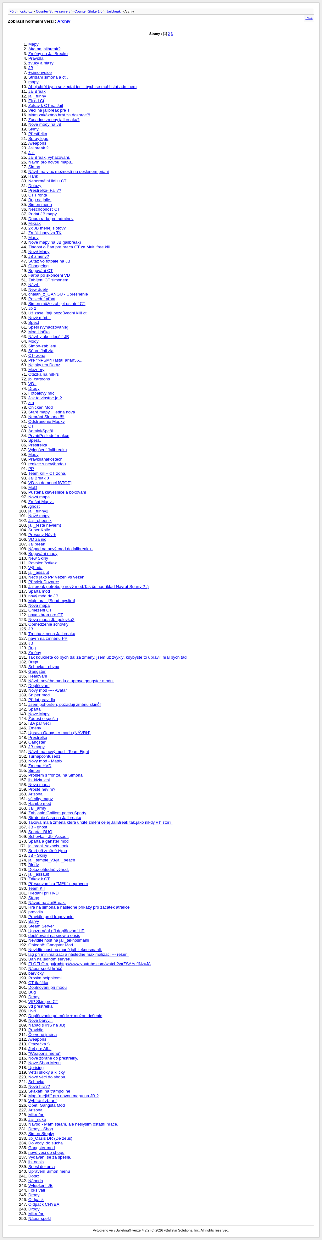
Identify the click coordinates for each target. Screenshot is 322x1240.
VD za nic (37, 539)
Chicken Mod (40, 407)
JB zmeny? (38, 256)
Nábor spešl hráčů (45, 968)
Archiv (63, 21)
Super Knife (39, 530)
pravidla (35, 912)
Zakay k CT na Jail (45, 105)
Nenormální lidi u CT (47, 181)
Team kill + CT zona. (47, 473)
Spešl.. (34, 440)
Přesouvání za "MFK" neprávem (58, 883)
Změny (34, 652)
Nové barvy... (40, 1020)
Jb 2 (32, 308)
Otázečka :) (39, 1044)
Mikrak (34, 223)
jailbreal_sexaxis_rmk (48, 846)
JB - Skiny (37, 855)
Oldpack (36, 1199)
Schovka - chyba (43, 666)
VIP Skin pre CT (43, 1001)
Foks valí (36, 1190)
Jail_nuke (37, 1119)
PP (31, 468)
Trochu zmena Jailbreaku (51, 633)
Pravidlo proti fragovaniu (51, 916)
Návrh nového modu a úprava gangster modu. (71, 680)
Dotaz (33, 1176)
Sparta (34, 709)
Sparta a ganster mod (48, 841)
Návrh (34, 284)
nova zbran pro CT (45, 614)
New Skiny (38, 558)
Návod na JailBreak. (47, 902)
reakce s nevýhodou (47, 464)
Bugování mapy (43, 553)
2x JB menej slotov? (47, 228)
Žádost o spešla (43, 718)
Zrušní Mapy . (41, 501)
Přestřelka (37, 133)
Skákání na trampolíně (49, 1091)
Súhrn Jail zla (40, 350)
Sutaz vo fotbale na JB (49, 261)
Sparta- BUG (40, 831)
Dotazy (34, 185)
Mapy (33, 44)
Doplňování (38, 685)
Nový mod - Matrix (45, 761)
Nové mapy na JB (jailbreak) (54, 242)
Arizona (35, 794)
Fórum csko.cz (20, 11)
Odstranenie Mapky (46, 421)
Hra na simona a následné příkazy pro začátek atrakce (79, 907)
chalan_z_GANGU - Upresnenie (58, 294)
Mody (33, 341)
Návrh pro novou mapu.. (50, 162)
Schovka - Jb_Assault (48, 836)
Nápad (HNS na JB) (46, 1025)
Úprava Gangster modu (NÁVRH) (59, 732)
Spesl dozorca (41, 1166)
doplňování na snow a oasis (54, 935)
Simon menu (40, 204)
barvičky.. (37, 973)
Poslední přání (41, 298)
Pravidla (35, 58)
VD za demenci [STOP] (50, 482)
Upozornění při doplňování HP (56, 930)
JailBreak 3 (38, 478)
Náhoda (35, 1180)
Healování (37, 676)
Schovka (36, 1081)
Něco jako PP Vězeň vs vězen (56, 577)
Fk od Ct (36, 100)
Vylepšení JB (40, 1185)
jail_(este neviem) (44, 525)
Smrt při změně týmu (47, 850)
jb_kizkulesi (39, 780)
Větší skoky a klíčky (46, 1072)
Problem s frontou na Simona (55, 775)
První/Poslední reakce (48, 435)
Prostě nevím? (41, 789)
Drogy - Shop (40, 1129)
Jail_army (37, 808)
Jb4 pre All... (39, 1048)
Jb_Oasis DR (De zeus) (50, 1138)
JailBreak (113, 11)
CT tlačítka (38, 982)
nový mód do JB (43, 596)
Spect (33, 322)
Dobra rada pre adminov (51, 218)
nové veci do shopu (46, 1152)
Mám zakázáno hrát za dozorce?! (59, 115)
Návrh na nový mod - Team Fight (58, 751)
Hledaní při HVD (43, 893)
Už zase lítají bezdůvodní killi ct (57, 313)
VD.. (32, 383)
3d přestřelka (40, 1006)
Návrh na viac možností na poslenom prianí (68, 171)
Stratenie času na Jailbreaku (54, 817)
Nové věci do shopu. (47, 1077)
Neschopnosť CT (44, 209)
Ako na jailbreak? (44, 49)
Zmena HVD (39, 765)
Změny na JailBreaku (48, 53)
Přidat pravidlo (41, 699)
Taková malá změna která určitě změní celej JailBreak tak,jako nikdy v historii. (100, 822)
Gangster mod (41, 1147)
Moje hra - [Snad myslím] (51, 600)
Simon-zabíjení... (44, 346)
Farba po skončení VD (49, 275)
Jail (31, 152)
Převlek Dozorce (43, 581)
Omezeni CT (40, 610)
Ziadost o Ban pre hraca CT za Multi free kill (69, 247)
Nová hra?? (39, 1086)
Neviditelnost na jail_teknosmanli (58, 940)
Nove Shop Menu (44, 1062)
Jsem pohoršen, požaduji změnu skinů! (64, 704)
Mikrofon (36, 1114)
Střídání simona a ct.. (48, 77)
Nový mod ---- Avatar (47, 690)
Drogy (34, 388)
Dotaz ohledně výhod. (48, 869)
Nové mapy (38, 515)
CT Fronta (37, 195)
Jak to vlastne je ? (45, 398)
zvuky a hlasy (40, 63)
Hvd (32, 1011)
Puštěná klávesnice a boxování (57, 492)
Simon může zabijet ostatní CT (57, 303)
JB (30, 67)
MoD (32, 487)
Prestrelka (37, 445)
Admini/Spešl (40, 431)
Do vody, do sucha (45, 1143)
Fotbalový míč (41, 393)
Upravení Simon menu (49, 1171)
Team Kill (36, 888)
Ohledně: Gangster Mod (50, 945)
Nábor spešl (39, 1218)
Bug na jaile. (39, 199)
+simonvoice (40, 72)
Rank (33, 176)
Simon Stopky (41, 1133)
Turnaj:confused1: (45, 756)
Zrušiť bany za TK (45, 232)
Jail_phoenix (40, 520)
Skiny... (35, 129)
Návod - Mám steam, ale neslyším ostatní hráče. (73, 1124)
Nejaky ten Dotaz (44, 365)
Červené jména (42, 1034)
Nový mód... (39, 317)
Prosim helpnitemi (45, 978)
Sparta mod (39, 591)
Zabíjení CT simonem (48, 280)
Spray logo (38, 138)
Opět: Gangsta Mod (46, 1105)
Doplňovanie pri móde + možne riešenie (65, 1015)
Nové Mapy (38, 251)
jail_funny (37, 96)
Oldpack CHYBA (43, 1204)
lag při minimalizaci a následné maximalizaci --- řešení (78, 954)
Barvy (33, 921)
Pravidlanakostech (45, 459)
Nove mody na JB (44, 124)
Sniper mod (39, 695)
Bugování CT (40, 270)
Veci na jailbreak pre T (49, 110)
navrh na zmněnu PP (47, 638)
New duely (38, 289)
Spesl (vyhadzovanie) (48, 327)
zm (31, 402)
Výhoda (35, 567)
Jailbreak (36, 544)
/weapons (37, 143)
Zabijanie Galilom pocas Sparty (57, 813)
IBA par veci (39, 723)
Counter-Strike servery (53, 11)
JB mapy (36, 747)
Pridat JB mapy (42, 214)
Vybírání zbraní (42, 1100)
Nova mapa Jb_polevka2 (51, 619)
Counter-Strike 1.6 (89, 11)
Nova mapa (39, 605)
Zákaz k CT (39, 879)
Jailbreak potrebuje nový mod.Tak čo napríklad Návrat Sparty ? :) (88, 586)
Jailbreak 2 (38, 148)
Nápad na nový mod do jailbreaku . (60, 548)
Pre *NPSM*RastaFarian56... (55, 360)
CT (31, 426)
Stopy (33, 897)
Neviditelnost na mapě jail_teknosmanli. (65, 949)
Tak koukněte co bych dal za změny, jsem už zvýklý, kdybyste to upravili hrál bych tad (107, 657)
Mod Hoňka (39, 331)
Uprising (36, 1067)
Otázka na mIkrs (43, 374)
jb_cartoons (39, 379)
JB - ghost (37, 827)
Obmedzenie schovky (48, 624)
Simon (34, 166)
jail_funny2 (38, 511)
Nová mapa (39, 497)
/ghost (34, 506)
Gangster (37, 671)
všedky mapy (40, 798)
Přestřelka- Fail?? (44, 190)
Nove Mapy (38, 713)
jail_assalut (38, 572)
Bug (32, 647)
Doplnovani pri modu (47, 987)
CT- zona (36, 355)
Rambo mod (39, 803)
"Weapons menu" (44, 1053)
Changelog (38, 265)
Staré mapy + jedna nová (51, 412)
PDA (309, 18)
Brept (33, 662)
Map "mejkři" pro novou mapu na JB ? (63, 1095)
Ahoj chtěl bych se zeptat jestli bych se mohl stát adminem (82, 86)
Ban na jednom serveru (50, 959)
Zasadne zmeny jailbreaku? (54, 119)
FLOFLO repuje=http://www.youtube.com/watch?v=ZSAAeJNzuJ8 (89, 963)
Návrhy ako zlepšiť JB (48, 336)
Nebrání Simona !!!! (46, 416)
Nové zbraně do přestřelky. (53, 1058)
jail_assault (38, 874)
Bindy (33, 864)
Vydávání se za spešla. (49, 1157)
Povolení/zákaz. (43, 563)
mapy (33, 82)
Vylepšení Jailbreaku (47, 449)
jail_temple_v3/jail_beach (51, 860)
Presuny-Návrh (42, 534)
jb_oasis (36, 1162)
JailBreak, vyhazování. (49, 157)
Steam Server (41, 926)
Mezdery (36, 369)
